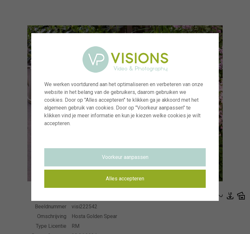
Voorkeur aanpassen (125, 157)
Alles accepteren (125, 179)
